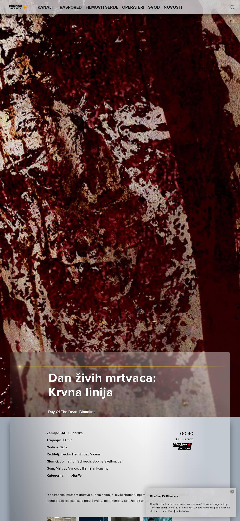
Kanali (47, 7)
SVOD (154, 7)
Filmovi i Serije (102, 7)
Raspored (71, 7)
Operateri (133, 7)
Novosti (173, 7)
